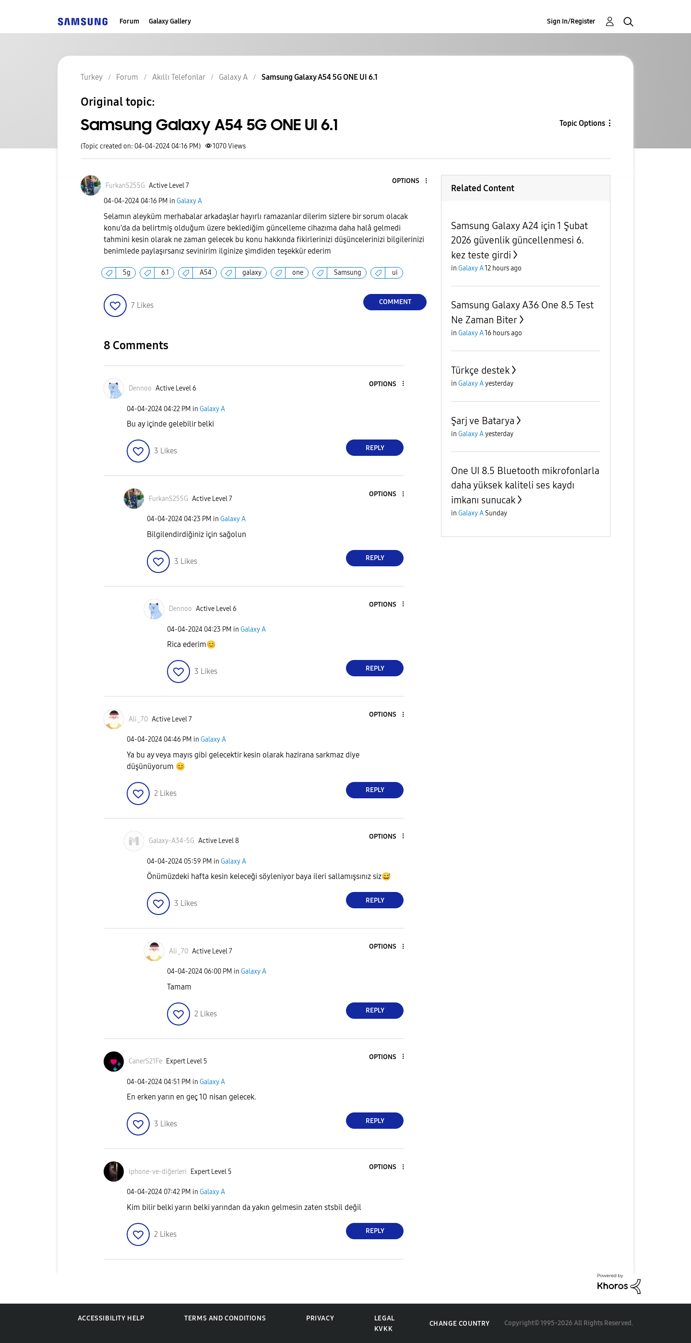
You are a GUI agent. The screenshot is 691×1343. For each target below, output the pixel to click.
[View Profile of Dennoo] (140, 388)
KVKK (383, 1329)
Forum (129, 21)
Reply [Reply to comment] (375, 448)
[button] (410, 181)
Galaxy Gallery (170, 21)
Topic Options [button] (582, 123)
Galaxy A (189, 201)
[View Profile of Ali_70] (138, 719)
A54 (206, 273)
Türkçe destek (480, 370)
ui (395, 273)
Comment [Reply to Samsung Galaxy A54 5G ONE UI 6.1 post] (395, 302)
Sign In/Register (571, 21)
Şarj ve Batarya (482, 421)
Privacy (320, 1318)
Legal (384, 1318)
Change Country (459, 1323)
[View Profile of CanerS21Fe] (145, 1061)
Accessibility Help (111, 1318)
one (297, 273)
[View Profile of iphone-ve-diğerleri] (158, 1172)
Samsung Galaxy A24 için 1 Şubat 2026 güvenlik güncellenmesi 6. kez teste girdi (519, 240)
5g (127, 273)
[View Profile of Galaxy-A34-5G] (171, 841)
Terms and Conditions (225, 1318)
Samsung (347, 273)
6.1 (165, 273)
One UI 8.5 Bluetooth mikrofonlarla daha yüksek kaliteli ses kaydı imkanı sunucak (525, 485)
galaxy (252, 273)
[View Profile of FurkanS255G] (125, 186)
